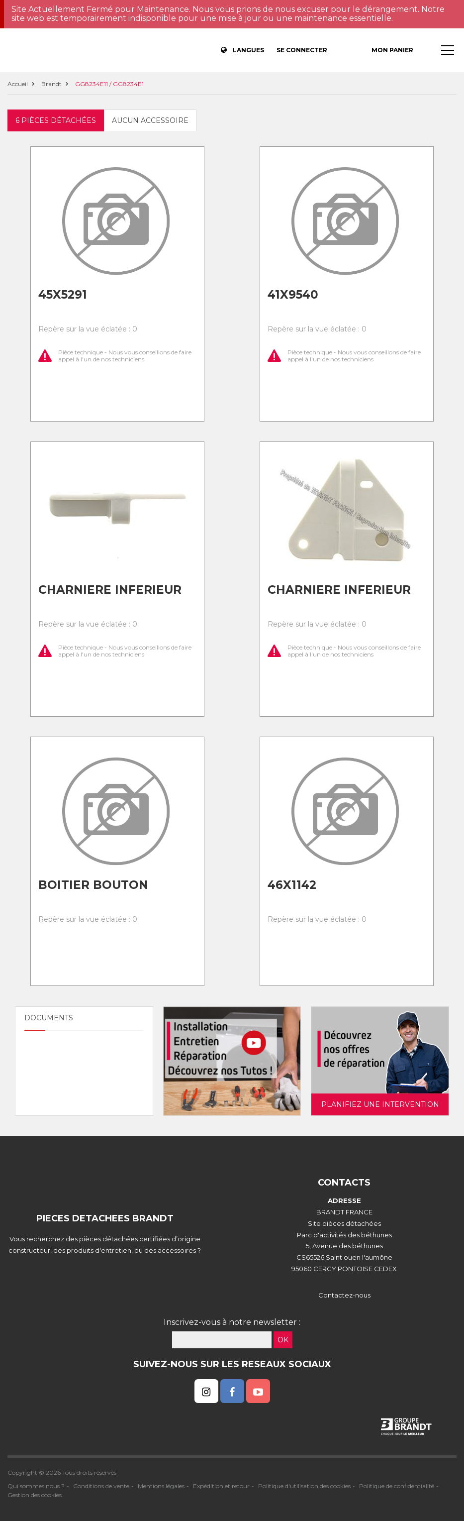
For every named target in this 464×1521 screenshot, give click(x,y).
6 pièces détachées (55, 120)
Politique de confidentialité (396, 1486)
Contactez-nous (344, 1295)
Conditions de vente (101, 1486)
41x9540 (293, 294)
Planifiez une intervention (380, 1104)
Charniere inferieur (110, 589)
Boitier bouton (93, 884)
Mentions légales (161, 1486)
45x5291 (62, 294)
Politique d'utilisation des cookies (304, 1486)
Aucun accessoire (150, 120)
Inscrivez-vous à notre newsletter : (232, 1322)
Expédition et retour (221, 1486)
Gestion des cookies (34, 1495)
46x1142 (292, 884)
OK (283, 1339)
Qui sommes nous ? (36, 1486)
